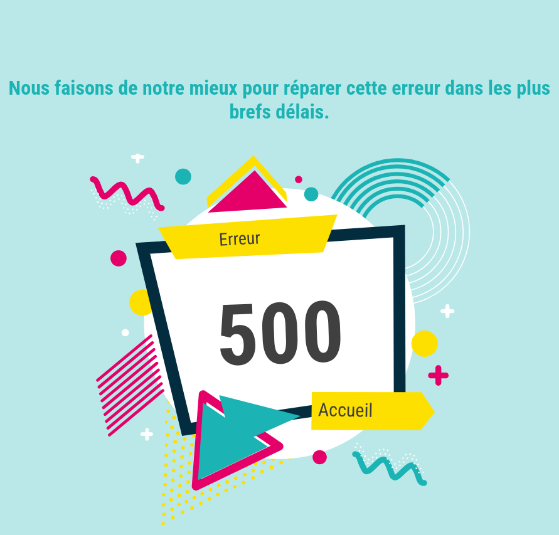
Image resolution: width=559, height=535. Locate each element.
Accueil (345, 410)
